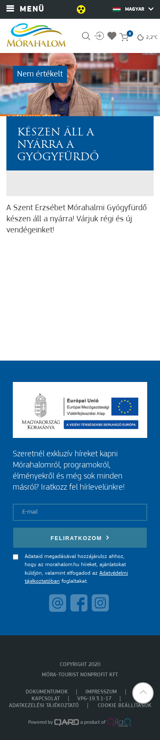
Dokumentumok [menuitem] (47, 692)
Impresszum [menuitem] (101, 692)
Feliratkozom (80, 537)
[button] (143, 693)
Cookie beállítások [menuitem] (124, 705)
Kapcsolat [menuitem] (46, 699)
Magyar (133, 9)
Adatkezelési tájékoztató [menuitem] (44, 705)
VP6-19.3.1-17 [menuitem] (94, 699)
